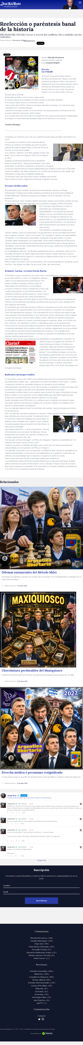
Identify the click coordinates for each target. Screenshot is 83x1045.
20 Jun (31, 804)
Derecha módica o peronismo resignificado (32, 772)
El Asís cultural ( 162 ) (42, 980)
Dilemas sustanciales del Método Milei (29, 572)
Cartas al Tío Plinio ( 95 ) (41, 986)
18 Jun (31, 819)
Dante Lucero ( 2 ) (41, 958)
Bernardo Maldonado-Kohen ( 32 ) (41, 952)
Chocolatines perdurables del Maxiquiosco (32, 670)
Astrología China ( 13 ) (41, 997)
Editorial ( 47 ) (41, 988)
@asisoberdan (22, 804)
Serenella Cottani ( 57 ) (41, 949)
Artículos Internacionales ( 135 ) (41, 983)
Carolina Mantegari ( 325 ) (41, 941)
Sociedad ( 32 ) (41, 991)
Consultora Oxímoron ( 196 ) (41, 977)
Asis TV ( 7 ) (41, 1003)
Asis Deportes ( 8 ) (41, 1000)
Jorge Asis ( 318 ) (41, 944)
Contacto (42, 1016)
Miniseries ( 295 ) (41, 974)
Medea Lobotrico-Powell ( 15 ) (41, 955)
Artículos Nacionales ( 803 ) (41, 971)
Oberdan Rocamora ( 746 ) (41, 938)
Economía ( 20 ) (41, 994)
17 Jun (31, 847)
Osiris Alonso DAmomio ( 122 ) (41, 947)
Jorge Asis (11, 804)
